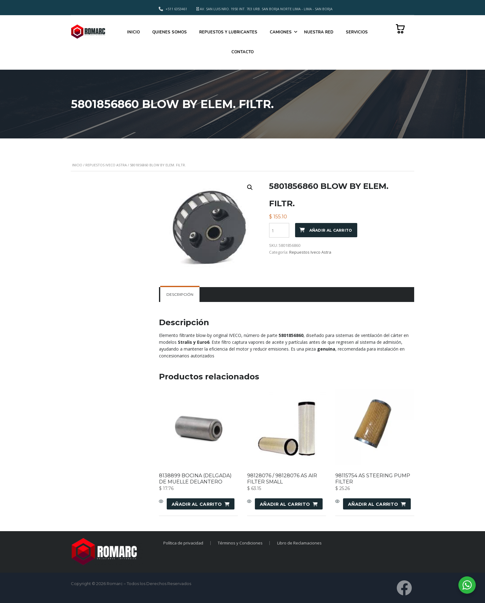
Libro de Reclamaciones (299, 543)
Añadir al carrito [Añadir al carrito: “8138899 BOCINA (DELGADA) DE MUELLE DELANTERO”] (197, 504)
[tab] (180, 294)
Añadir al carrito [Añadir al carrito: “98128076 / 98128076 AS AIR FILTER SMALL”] (285, 504)
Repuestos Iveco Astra (106, 165)
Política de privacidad (183, 543)
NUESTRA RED (318, 32)
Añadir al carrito (330, 230)
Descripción (179, 294)
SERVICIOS (357, 32)
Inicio (77, 165)
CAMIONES (281, 32)
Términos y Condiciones (240, 543)
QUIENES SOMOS (169, 32)
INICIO (133, 32)
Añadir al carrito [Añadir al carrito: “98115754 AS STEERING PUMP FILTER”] (373, 504)
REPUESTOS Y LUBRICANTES (228, 32)
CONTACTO (242, 52)
